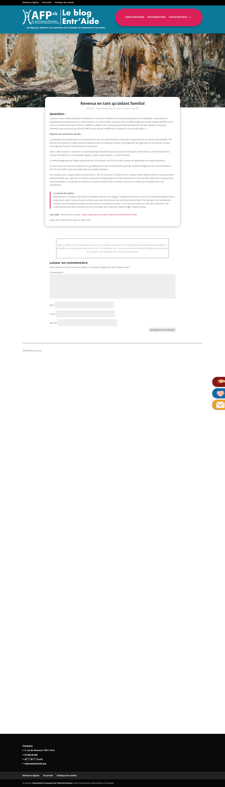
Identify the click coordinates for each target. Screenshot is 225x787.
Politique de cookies (64, 2)
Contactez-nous (178, 17)
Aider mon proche (104, 108)
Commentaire (57, 272)
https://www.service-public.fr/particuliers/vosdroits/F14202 (109, 214)
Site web (53, 322)
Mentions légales (31, 2)
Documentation (156, 17)
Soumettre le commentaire (162, 329)
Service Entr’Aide (134, 17)
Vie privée (47, 2)
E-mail (52, 314)
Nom (52, 305)
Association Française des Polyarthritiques (52, 783)
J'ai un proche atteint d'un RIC (126, 108)
